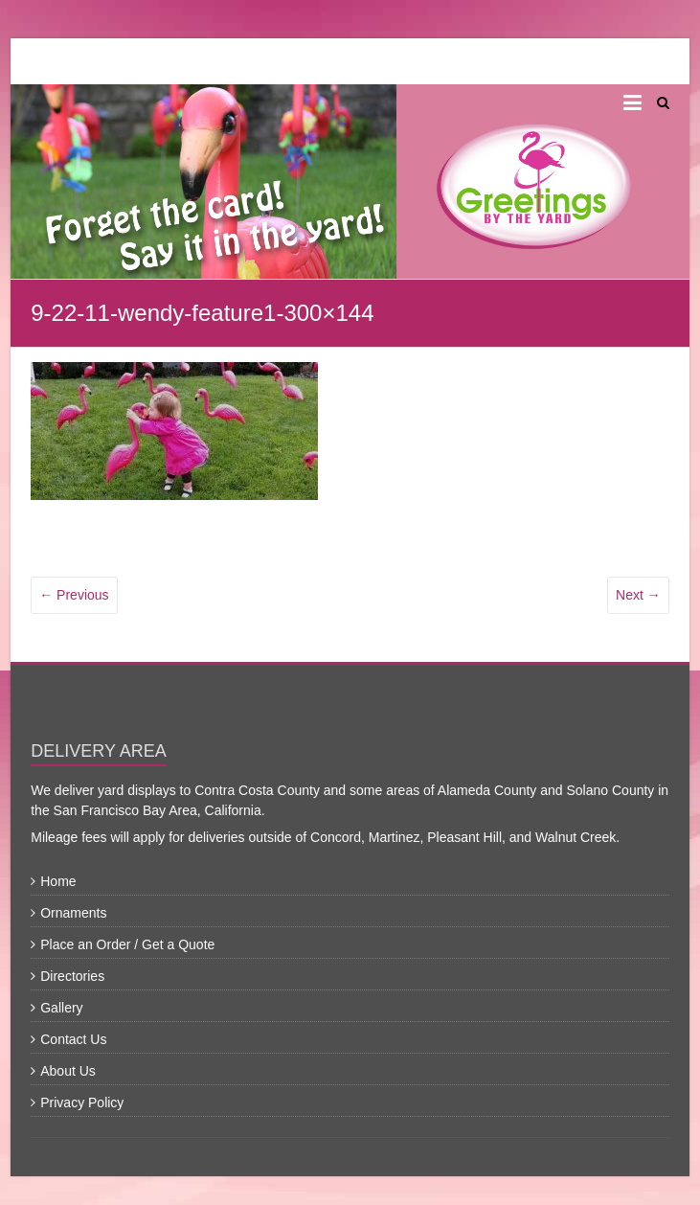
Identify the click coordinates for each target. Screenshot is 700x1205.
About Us (68, 1071)
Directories (72, 976)
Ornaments (73, 913)
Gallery (61, 1007)
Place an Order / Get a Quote (127, 944)
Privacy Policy (82, 1102)
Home (58, 881)
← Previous (73, 594)
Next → (638, 594)
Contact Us (73, 1039)
